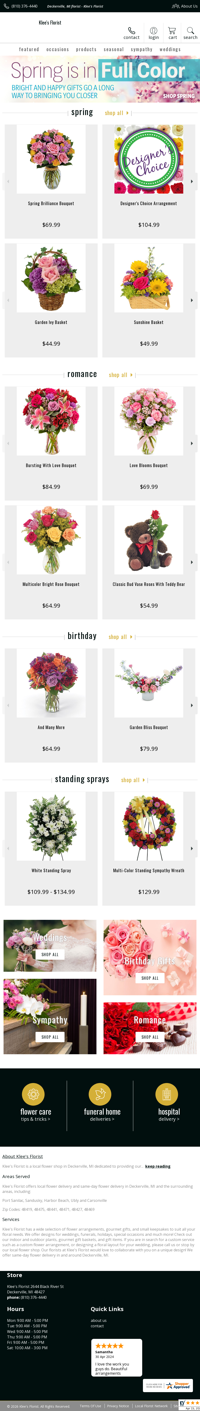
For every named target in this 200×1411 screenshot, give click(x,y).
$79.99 (149, 748)
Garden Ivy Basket (51, 322)
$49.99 (149, 343)
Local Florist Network (151, 1406)
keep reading (158, 1166)
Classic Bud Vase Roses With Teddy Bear (149, 584)
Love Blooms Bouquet (149, 465)
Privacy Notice (118, 1406)
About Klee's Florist (22, 1156)
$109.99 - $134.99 (51, 892)
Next (193, 181)
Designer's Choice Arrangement (149, 203)
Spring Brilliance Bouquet (51, 203)
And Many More (51, 727)
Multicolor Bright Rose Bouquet (51, 584)
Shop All (114, 112)
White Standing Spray (51, 870)
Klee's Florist (50, 22)
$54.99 (149, 605)
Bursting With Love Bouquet (51, 465)
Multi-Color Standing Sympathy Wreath (148, 870)
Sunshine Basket (149, 322)
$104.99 (149, 224)
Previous (7, 181)
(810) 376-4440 (25, 6)
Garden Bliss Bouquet (149, 727)
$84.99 (51, 486)
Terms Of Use (90, 1406)
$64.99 (51, 605)
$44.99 (51, 343)
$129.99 (149, 892)
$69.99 (51, 224)
